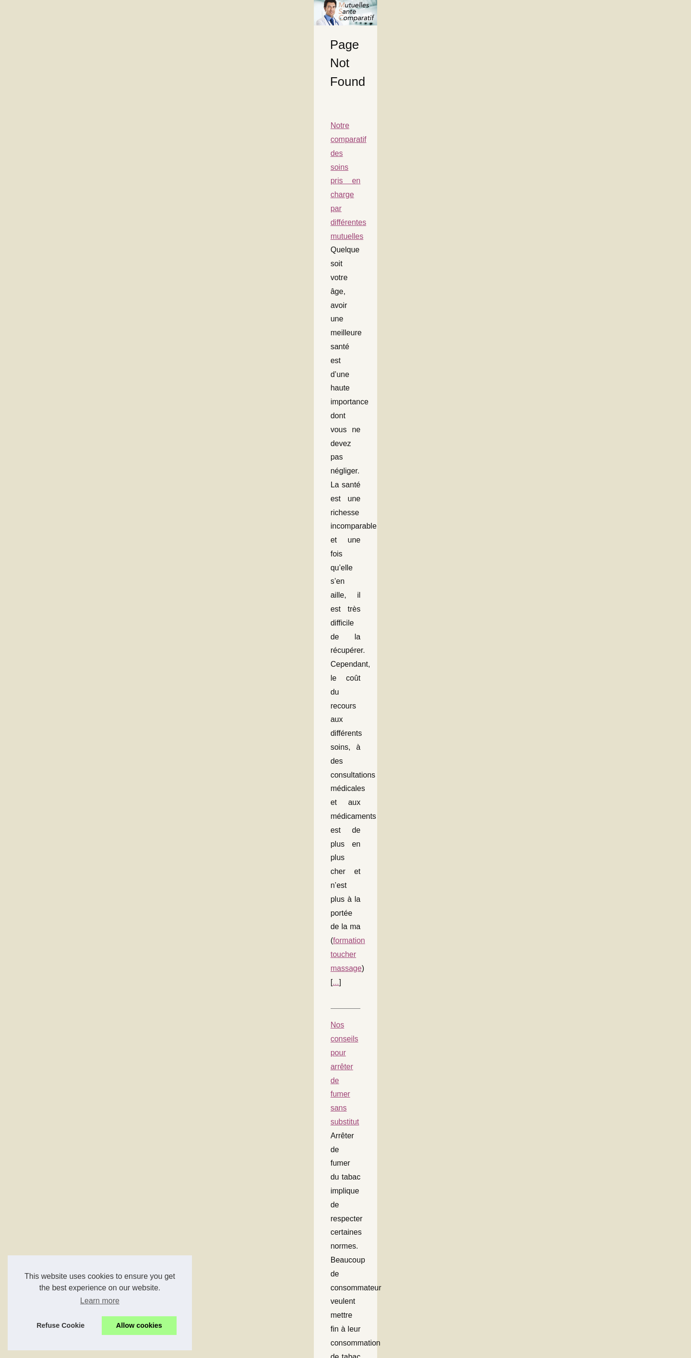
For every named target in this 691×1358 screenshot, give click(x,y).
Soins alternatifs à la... (535, 702)
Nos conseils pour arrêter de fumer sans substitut (146, 405)
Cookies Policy (241, 1347)
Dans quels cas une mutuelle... (548, 509)
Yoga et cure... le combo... (541, 746)
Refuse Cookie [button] (60, 1325)
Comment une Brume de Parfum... (554, 317)
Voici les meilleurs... (531, 810)
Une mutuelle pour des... (539, 638)
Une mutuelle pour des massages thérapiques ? (144, 602)
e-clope (254, 461)
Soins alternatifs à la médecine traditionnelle (137, 1018)
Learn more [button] (99, 1301)
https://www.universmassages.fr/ (243, 657)
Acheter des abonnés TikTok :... (549, 553)
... (181, 362)
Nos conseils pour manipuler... (547, 617)
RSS (271, 1347)
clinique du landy (277, 1311)
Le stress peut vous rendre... (545, 768)
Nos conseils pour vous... (540, 681)
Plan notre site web (530, 264)
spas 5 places (441, 813)
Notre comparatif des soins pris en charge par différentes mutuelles (176, 307)
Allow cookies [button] (139, 1325)
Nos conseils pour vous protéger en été (129, 1158)
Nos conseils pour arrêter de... (547, 659)
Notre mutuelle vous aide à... (545, 789)
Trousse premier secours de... (547, 381)
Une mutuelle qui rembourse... (547, 466)
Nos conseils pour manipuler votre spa (127, 504)
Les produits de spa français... (547, 360)
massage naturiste (169, 1114)
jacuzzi (125, 546)
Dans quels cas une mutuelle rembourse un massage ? (156, 701)
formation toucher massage (124, 362)
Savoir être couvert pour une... (548, 596)
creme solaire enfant (190, 1213)
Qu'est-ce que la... (529, 424)
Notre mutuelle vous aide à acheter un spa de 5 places (155, 785)
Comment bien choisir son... (544, 402)
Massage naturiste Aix (374, 714)
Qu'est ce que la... (529, 488)
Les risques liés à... (530, 445)
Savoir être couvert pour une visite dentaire (135, 883)
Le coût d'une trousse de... (542, 338)
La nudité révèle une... (535, 575)
